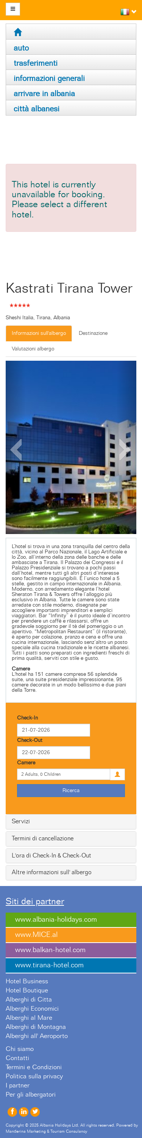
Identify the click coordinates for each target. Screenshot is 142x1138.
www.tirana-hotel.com (49, 965)
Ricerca (71, 790)
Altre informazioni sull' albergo (52, 872)
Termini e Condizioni (34, 1067)
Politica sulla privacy (34, 1076)
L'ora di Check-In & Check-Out (51, 856)
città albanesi (36, 109)
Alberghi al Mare (29, 1018)
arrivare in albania (44, 94)
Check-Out (29, 740)
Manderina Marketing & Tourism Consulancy (46, 1131)
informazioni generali (49, 78)
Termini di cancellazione (42, 838)
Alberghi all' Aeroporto (37, 1036)
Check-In (27, 718)
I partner (18, 1086)
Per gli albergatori (31, 1095)
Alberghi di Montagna (36, 1027)
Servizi (21, 821)
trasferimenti (36, 63)
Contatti (17, 1058)
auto (21, 48)
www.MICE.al (36, 934)
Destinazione (93, 333)
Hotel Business (27, 981)
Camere (26, 763)
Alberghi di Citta (29, 1000)
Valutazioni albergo (33, 349)
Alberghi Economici (32, 1009)
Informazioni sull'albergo (39, 333)
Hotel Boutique (27, 990)
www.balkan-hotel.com (50, 950)
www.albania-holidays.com (56, 919)
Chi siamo (20, 1049)
